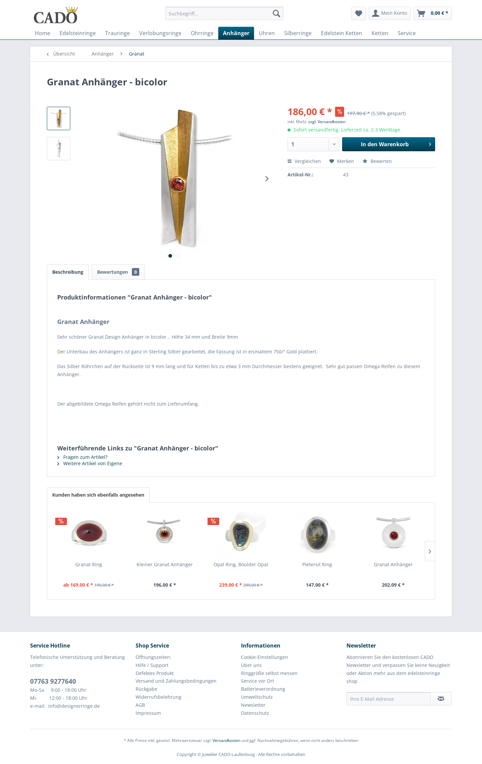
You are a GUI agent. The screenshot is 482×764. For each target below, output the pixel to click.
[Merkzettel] (358, 13)
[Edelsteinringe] (77, 33)
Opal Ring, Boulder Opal (241, 564)
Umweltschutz (257, 697)
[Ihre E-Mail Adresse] (388, 698)
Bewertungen (118, 272)
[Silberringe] (297, 33)
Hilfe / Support (152, 665)
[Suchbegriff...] (224, 13)
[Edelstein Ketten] (341, 33)
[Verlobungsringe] (160, 33)
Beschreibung (67, 272)
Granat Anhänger (393, 564)
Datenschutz (255, 713)
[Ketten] (380, 33)
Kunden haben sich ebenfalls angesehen (98, 495)
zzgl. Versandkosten (326, 121)
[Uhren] (266, 33)
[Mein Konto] (390, 13)
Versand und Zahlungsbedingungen (176, 681)
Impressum (148, 713)
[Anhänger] (236, 33)
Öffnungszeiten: (153, 657)
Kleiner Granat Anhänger (165, 564)
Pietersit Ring (317, 564)
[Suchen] (276, 13)
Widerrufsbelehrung (158, 697)
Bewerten (377, 161)
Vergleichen (304, 161)
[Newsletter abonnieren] (441, 698)
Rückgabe (146, 689)
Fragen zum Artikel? (82, 457)
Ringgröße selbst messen (269, 673)
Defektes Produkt (155, 673)
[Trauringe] (117, 33)
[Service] (406, 33)
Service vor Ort (257, 681)
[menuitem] (224, 16)
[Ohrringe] (202, 33)
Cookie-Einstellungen (264, 657)
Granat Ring (88, 564)
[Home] (42, 33)
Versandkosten (226, 740)
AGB (140, 705)
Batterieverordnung (263, 689)
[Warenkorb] (433, 13)
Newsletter (253, 705)
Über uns (251, 665)
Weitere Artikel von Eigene (89, 463)
